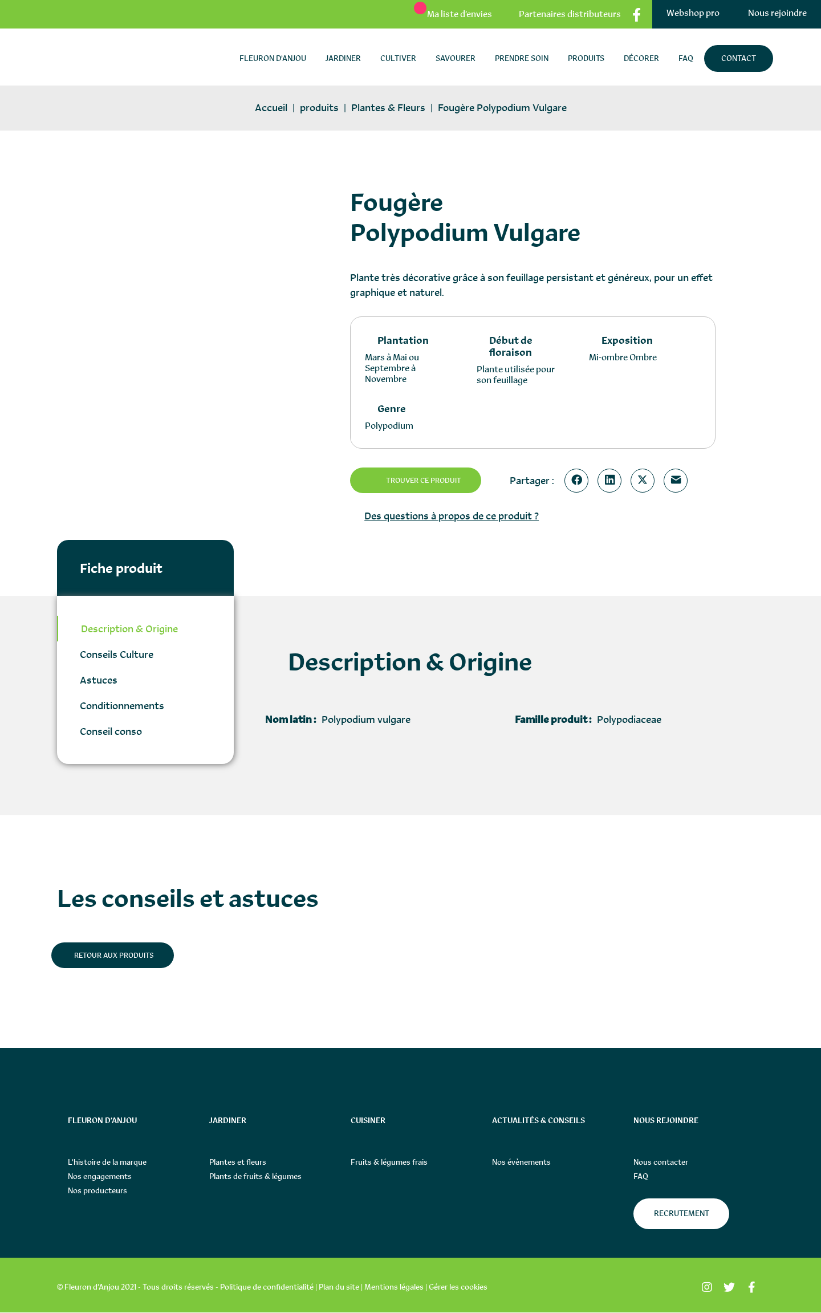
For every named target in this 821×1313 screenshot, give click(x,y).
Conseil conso (111, 731)
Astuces (98, 680)
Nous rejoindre (777, 12)
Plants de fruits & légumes (255, 1176)
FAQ (640, 1176)
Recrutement (681, 1213)
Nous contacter (660, 1162)
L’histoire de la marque (107, 1162)
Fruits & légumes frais (389, 1162)
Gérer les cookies (458, 1287)
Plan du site (339, 1287)
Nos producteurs (97, 1191)
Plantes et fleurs (237, 1162)
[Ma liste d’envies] (447, 14)
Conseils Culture (116, 654)
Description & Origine (129, 629)
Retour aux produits (116, 955)
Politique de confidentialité (267, 1287)
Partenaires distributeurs (570, 14)
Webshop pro (693, 12)
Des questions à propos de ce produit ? (451, 516)
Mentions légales (394, 1287)
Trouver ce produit (426, 480)
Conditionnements (122, 706)
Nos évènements (521, 1162)
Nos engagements (100, 1176)
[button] (683, 203)
